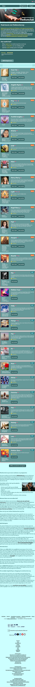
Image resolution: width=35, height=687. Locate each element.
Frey (15, 101)
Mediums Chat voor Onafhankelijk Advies (18, 660)
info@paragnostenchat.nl (12, 618)
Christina (15, 393)
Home (18, 641)
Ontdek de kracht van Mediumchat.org (18, 685)
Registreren (24, 6)
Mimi (13, 162)
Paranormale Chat (18, 663)
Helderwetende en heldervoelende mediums (18, 667)
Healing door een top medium (18, 671)
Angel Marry (16, 208)
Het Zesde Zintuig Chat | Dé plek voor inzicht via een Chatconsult (18, 670)
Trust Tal (15, 70)
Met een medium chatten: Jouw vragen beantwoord (18, 658)
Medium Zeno (16, 450)
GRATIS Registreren (7, 60)
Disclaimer (3, 616)
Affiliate (18, 651)
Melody (14, 423)
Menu (3, 6)
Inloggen (31, 6)
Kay (13, 334)
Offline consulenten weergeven (17, 465)
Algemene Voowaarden (11, 36)
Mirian (14, 378)
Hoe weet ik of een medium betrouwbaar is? (18, 654)
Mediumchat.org (20, 475)
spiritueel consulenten (29, 528)
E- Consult (18, 645)
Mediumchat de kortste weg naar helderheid (18, 659)
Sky (13, 273)
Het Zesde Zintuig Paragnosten (18, 673)
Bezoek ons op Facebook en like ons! (17, 631)
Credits (18, 644)
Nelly (13, 306)
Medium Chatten (18, 672)
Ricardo (15, 256)
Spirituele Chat (18, 661)
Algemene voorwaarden (26, 616)
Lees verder (21, 77)
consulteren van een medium (19, 585)
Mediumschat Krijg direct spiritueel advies (18, 684)
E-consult (12, 555)
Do (12, 349)
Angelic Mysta (17, 85)
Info (18, 647)
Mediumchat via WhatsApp (18, 683)
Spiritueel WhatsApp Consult (18, 679)
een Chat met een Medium (6, 509)
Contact (8, 616)
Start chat (14, 77)
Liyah (15, 192)
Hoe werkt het (18, 643)
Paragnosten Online (18, 678)
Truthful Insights (17, 117)
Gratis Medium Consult (18, 674)
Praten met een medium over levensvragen (18, 656)
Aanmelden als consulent (16, 616)
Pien (13, 408)
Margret (14, 238)
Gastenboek (18, 646)
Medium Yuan (16, 290)
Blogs (18, 649)
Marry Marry (16, 178)
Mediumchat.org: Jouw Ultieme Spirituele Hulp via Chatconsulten (18, 657)
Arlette (14, 131)
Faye (13, 222)
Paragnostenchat (18, 666)
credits (22, 32)
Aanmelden (18, 650)
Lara (13, 436)
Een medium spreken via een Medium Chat (18, 680)
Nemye (15, 321)
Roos (13, 364)
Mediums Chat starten (18, 669)
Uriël (13, 146)
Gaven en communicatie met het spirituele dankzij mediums (18, 681)
